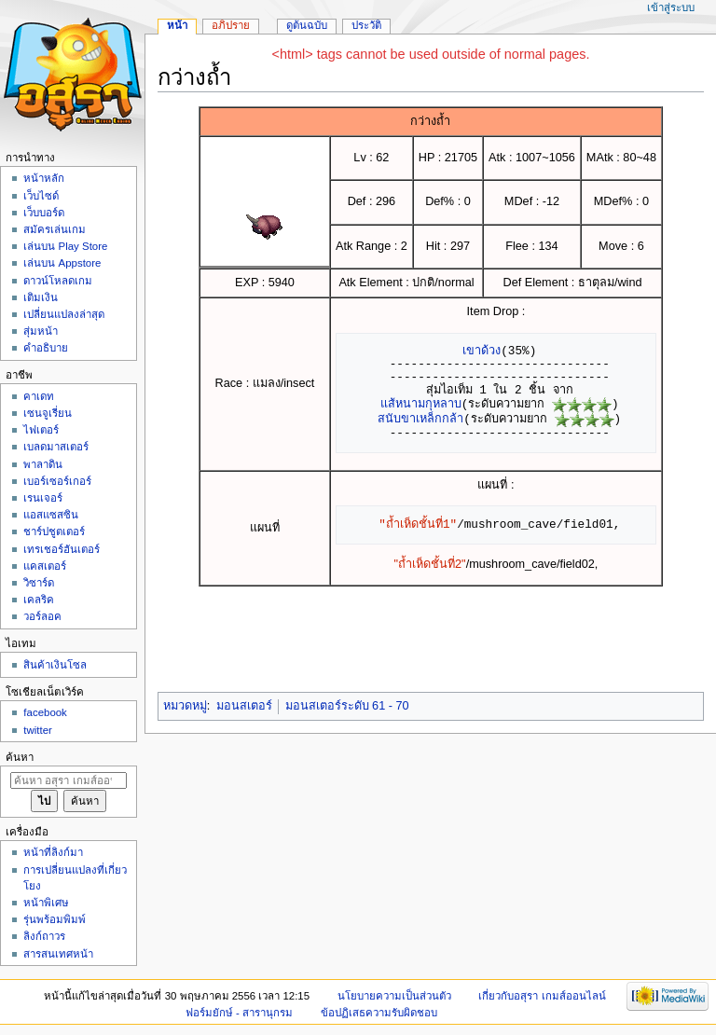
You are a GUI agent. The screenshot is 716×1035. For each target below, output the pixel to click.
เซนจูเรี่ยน (47, 413)
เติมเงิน (40, 297)
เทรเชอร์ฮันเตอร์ (61, 549)
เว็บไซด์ (41, 195)
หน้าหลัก (43, 178)
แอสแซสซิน (50, 514)
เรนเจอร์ (42, 498)
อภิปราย (231, 25)
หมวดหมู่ (185, 705)
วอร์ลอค (42, 616)
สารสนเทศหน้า (58, 953)
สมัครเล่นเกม (54, 229)
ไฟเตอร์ (41, 429)
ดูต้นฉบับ (306, 25)
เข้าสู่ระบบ (671, 7)
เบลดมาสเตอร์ (56, 446)
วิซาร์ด (38, 582)
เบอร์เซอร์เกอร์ (57, 481)
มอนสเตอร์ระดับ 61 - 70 (347, 705)
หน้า (177, 25)
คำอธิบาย (45, 347)
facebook (44, 712)
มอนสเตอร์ (244, 705)
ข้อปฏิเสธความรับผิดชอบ (379, 1012)
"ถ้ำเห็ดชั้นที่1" (418, 524)
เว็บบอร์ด (43, 212)
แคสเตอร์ (44, 566)
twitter (37, 730)
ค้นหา (20, 757)
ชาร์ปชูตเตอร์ (54, 531)
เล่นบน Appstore (62, 263)
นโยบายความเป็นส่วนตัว (394, 995)
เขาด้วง (481, 350)
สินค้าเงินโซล (55, 664)
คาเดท (38, 396)
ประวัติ (366, 25)
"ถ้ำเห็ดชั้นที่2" (430, 564)
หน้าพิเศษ (46, 902)
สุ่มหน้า (40, 331)
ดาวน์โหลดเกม (57, 280)
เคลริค (38, 599)
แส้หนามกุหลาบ (420, 403)
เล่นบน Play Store (65, 246)
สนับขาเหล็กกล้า (420, 418)
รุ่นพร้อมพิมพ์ (54, 919)
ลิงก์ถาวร (44, 936)
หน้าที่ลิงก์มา (53, 852)
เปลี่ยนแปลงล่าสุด (63, 314)
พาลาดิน (42, 464)
